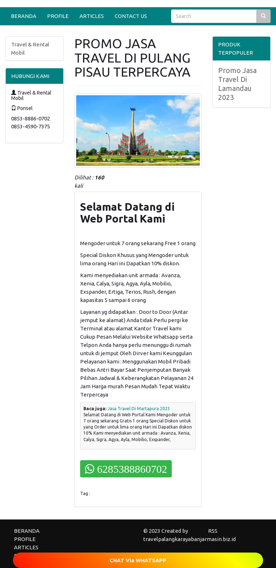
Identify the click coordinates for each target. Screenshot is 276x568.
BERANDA (23, 16)
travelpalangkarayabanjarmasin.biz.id (189, 539)
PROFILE (58, 16)
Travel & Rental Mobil (30, 48)
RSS (212, 531)
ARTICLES (91, 16)
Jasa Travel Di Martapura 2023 (138, 408)
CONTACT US (131, 16)
